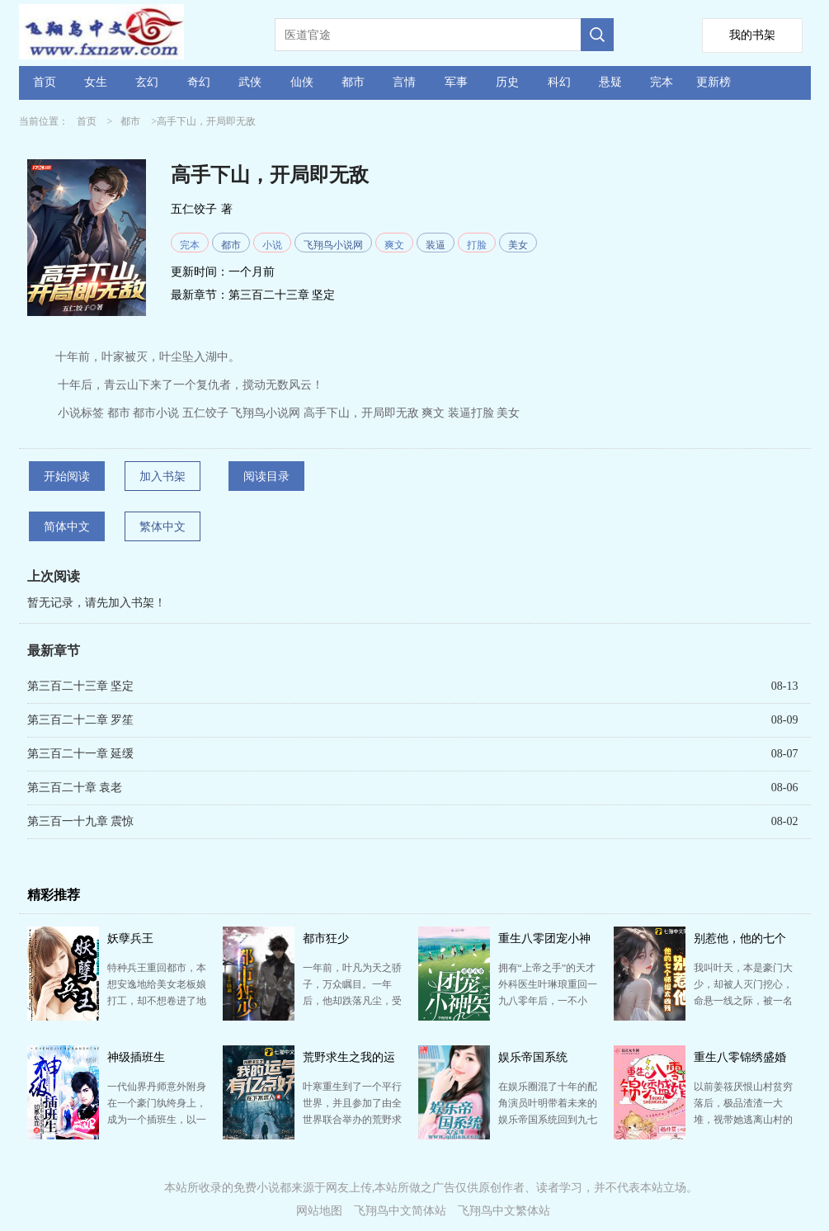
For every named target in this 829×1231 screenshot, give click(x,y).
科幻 (559, 82)
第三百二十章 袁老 (75, 787)
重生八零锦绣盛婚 (740, 1057)
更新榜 (713, 82)
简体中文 (67, 527)
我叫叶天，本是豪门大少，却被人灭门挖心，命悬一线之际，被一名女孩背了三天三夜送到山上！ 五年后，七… (743, 1001)
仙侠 (301, 82)
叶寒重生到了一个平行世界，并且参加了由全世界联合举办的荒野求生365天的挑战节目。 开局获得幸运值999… (352, 1119)
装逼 (435, 245)
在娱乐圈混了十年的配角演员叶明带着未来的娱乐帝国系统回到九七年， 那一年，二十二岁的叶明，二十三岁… (547, 1119)
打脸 (477, 245)
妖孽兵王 (130, 938)
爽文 (394, 245)
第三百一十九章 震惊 (80, 821)
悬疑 (610, 82)
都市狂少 (326, 938)
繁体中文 (162, 527)
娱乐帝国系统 (533, 1057)
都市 (353, 82)
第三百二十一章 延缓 (80, 754)
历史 (507, 82)
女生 (95, 82)
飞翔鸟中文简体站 (400, 1211)
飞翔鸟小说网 (333, 245)
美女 (518, 245)
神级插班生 (136, 1057)
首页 (44, 82)
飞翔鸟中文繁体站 (504, 1211)
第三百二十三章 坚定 (282, 295)
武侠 (249, 82)
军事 (456, 82)
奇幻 (198, 82)
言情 (404, 82)
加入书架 (162, 476)
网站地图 (319, 1211)
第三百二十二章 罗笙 (80, 720)
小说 (272, 245)
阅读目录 (266, 476)
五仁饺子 (194, 209)
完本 (661, 82)
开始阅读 (67, 476)
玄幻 (146, 82)
